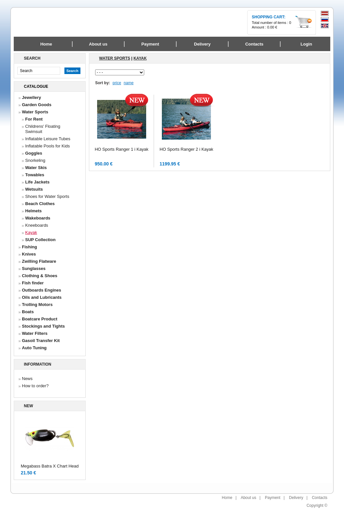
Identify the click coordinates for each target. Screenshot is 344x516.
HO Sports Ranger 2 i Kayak (186, 149)
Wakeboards (37, 218)
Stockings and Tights (43, 326)
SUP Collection (40, 239)
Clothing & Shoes (39, 275)
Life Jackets (37, 182)
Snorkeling (35, 160)
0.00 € (272, 27)
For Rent (34, 119)
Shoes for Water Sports (47, 196)
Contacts (319, 497)
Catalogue (36, 86)
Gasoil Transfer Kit (41, 340)
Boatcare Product (39, 318)
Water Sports (35, 111)
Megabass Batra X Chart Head (49, 466)
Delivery (296, 497)
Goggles (33, 153)
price (116, 83)
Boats (28, 311)
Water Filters (34, 333)
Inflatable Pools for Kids (47, 145)
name (128, 83)
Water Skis (36, 167)
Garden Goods (36, 104)
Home (46, 44)
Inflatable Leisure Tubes (47, 138)
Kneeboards (36, 225)
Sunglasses (33, 268)
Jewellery (31, 97)
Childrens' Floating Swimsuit (42, 129)
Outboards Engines (41, 290)
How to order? (35, 385)
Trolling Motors (37, 304)
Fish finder (32, 282)
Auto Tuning (34, 347)
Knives (29, 254)
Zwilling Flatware (39, 261)
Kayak (31, 232)
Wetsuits (34, 189)
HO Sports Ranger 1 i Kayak (121, 149)
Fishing (29, 246)
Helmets (33, 210)
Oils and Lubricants (41, 297)
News (27, 378)
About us (248, 497)
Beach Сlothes (40, 203)
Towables (34, 174)
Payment (272, 497)
